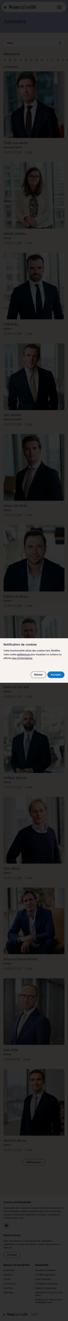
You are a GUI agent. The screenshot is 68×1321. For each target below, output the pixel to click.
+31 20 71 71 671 (13, 787)
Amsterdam (9, 1271)
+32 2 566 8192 (12, 1059)
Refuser (38, 675)
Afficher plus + (34, 1162)
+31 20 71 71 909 (13, 606)
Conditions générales (45, 1275)
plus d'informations (22, 658)
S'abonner (12, 1255)
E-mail (29, 152)
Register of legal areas (45, 1288)
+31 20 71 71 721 (13, 969)
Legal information (43, 1279)
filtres (10, 43)
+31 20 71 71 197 (13, 1150)
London (7, 1279)
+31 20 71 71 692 (13, 424)
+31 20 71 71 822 (13, 878)
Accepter (56, 675)
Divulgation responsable (46, 1284)
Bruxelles (8, 1275)
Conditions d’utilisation (45, 1271)
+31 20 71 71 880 (13, 334)
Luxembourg (9, 1284)
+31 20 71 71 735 (13, 697)
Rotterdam (8, 1293)
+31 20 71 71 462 (13, 243)
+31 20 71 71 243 (13, 515)
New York (8, 1288)
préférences (23, 655)
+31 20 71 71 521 (13, 152)
